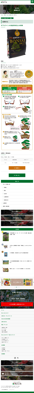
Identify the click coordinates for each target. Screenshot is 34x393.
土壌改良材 (6, 196)
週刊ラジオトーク (5, 342)
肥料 (5, 190)
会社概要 (3, 349)
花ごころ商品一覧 (10, 14)
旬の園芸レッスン (5, 339)
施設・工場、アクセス (6, 350)
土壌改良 (5, 203)
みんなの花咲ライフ (5, 340)
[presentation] (0, 282)
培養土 (11, 18)
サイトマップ (12, 389)
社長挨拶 (3, 347)
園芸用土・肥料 (4, 327)
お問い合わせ (4, 321)
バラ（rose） (4, 328)
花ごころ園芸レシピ (5, 337)
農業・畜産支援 (6, 206)
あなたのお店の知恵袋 (5, 318)
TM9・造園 (4, 330)
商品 (5, 14)
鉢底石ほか (6, 200)
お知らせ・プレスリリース (6, 315)
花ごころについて (4, 313)
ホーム (2, 14)
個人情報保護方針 (5, 389)
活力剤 (5, 193)
